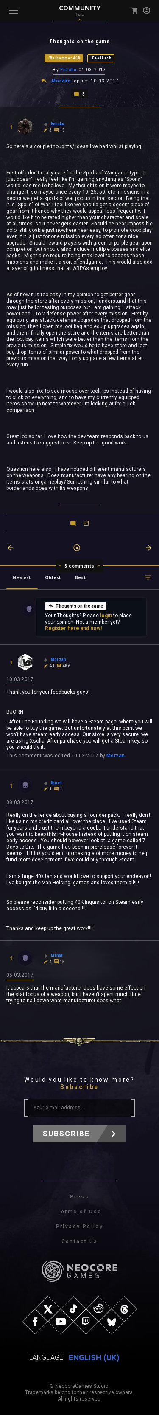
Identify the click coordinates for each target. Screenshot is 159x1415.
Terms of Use (80, 1212)
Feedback (102, 58)
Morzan (61, 81)
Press (79, 1197)
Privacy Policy (79, 1226)
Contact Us (79, 1241)
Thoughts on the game (75, 606)
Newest (22, 577)
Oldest (53, 577)
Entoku (68, 70)
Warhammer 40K (64, 58)
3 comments (79, 566)
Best (80, 577)
